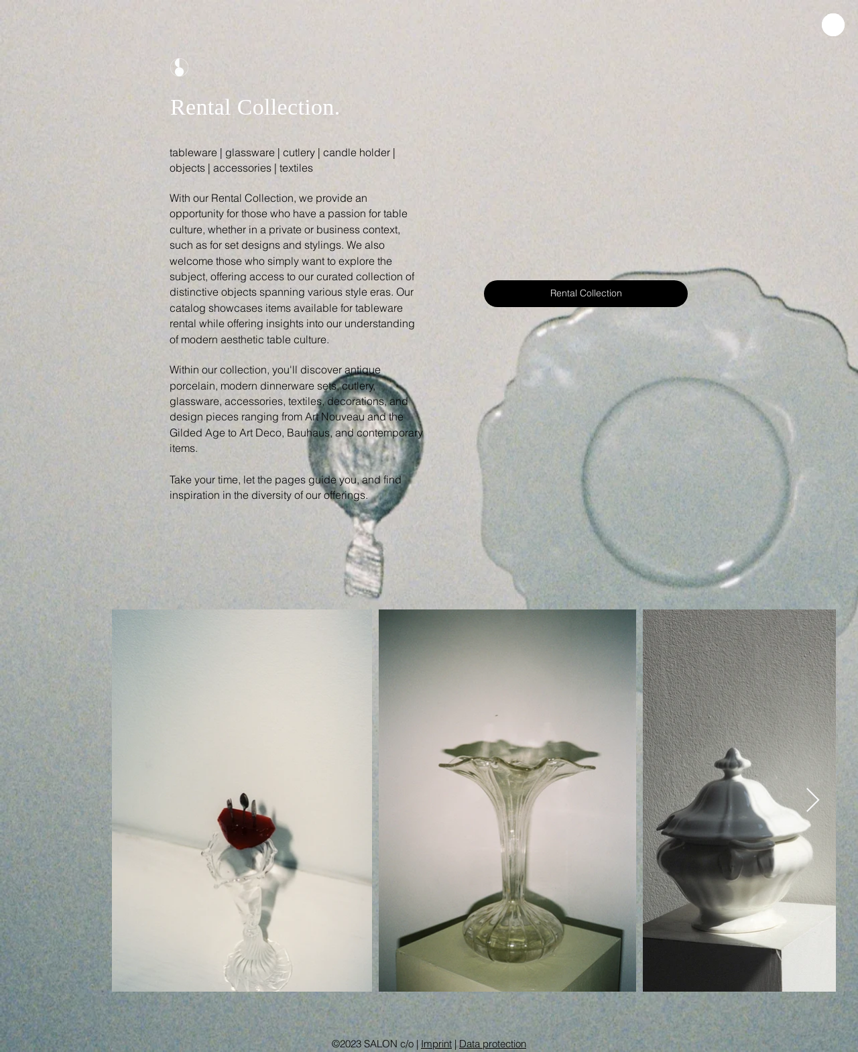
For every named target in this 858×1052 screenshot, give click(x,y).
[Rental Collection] (586, 293)
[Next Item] (812, 801)
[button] (833, 24)
